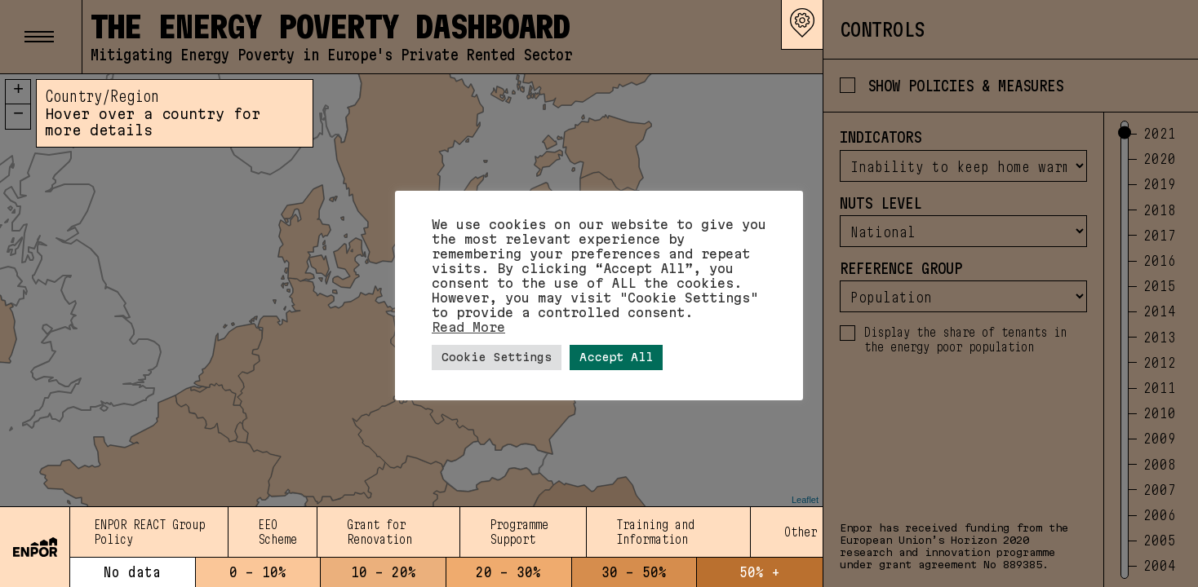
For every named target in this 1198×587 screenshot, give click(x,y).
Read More (468, 327)
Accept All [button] (616, 357)
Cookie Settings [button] (496, 357)
